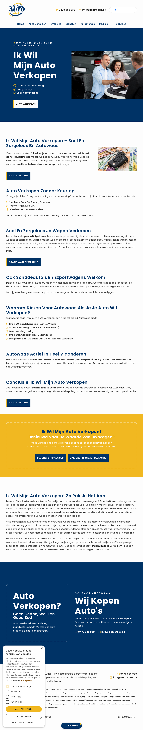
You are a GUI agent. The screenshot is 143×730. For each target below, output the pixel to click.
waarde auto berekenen (120, 704)
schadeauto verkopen (125, 697)
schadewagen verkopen (105, 697)
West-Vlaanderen (41, 359)
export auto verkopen (91, 693)
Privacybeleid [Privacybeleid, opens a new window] (27, 680)
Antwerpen (83, 359)
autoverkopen (50, 693)
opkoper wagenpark (121, 700)
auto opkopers (63, 693)
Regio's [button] (105, 24)
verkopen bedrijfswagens (82, 700)
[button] (24, 722)
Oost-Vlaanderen (64, 359)
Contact (121, 24)
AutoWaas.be (111, 501)
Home (20, 24)
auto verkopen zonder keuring (90, 689)
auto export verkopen (48, 689)
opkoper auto (75, 693)
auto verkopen (20, 236)
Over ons (56, 24)
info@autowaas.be (94, 9)
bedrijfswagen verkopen (60, 700)
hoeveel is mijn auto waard (78, 704)
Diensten (71, 24)
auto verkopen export (67, 689)
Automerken (87, 24)
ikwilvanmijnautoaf (50, 708)
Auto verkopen (37, 24)
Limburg (96, 359)
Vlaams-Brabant (115, 359)
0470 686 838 (67, 9)
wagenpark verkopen (103, 700)
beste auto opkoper (56, 697)
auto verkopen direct (112, 689)
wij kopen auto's (72, 697)
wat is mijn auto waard (100, 704)
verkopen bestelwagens (57, 704)
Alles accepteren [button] (23, 709)
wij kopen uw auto (87, 697)
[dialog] (24, 686)
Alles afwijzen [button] (24, 716)
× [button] (41, 648)
